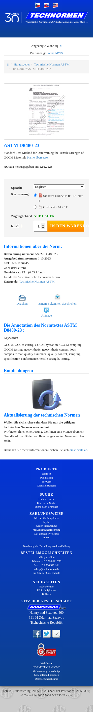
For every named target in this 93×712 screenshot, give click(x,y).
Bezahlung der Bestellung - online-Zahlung (46, 546)
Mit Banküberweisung (46, 533)
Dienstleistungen (46, 485)
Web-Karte (47, 663)
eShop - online (46, 557)
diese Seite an (78, 450)
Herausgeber (22, 64)
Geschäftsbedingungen (46, 674)
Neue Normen (46, 586)
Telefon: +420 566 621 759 (47, 561)
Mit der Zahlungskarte (46, 518)
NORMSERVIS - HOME (47, 667)
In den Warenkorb (67, 226)
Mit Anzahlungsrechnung (47, 529)
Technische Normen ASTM (51, 64)
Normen (46, 473)
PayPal (46, 521)
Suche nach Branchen (46, 506)
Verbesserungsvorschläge (46, 671)
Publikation (46, 477)
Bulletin (46, 594)
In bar (46, 537)
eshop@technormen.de (46, 569)
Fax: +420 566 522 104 (46, 565)
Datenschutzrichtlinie (46, 678)
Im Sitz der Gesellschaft (46, 572)
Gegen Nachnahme (46, 525)
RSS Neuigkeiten (46, 590)
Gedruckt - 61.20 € (53, 207)
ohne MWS (55, 53)
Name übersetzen (38, 157)
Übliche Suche (46, 498)
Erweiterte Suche (46, 502)
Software (47, 481)
